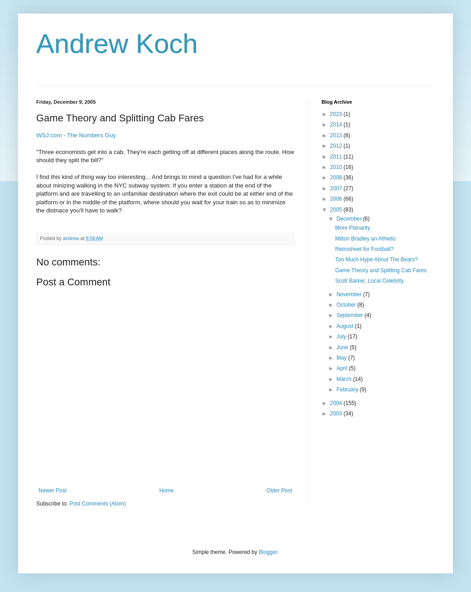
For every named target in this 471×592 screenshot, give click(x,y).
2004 (337, 403)
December (349, 219)
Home (166, 490)
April (342, 368)
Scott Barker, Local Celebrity (369, 281)
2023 (337, 114)
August (345, 326)
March (344, 379)
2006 (337, 199)
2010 (337, 167)
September (350, 315)
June (343, 347)
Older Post (279, 490)
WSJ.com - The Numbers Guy (76, 135)
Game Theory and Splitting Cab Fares (381, 270)
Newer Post (52, 490)
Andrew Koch (117, 44)
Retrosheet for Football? (364, 249)
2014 (337, 124)
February (348, 389)
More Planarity (352, 228)
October (346, 305)
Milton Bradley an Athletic (365, 239)
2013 (337, 135)
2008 (337, 177)
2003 (337, 413)
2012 (337, 146)
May (342, 358)
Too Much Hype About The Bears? (376, 259)
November (349, 294)
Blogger (268, 552)
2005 (337, 210)
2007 (337, 188)
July (342, 336)
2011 (337, 157)
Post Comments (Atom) (97, 504)
